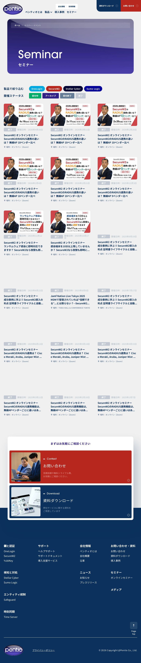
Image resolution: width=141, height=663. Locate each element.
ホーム (17, 25)
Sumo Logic (93, 88)
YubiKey (8, 560)
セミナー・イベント (32, 25)
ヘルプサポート (46, 551)
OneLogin (36, 88)
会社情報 (61, 6)
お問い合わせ (128, 5)
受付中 (35, 95)
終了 (80, 95)
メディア (116, 589)
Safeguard (10, 599)
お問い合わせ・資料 (123, 545)
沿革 (82, 560)
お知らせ (85, 577)
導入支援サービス (47, 560)
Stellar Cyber (73, 88)
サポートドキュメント (50, 556)
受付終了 (67, 95)
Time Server (10, 617)
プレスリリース (88, 582)
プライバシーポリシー (43, 650)
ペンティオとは (33, 12)
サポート (43, 545)
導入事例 (59, 12)
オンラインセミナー (122, 577)
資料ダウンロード (106, 5)
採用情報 (72, 6)
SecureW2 (54, 88)
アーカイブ (50, 95)
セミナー (72, 12)
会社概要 (85, 556)
